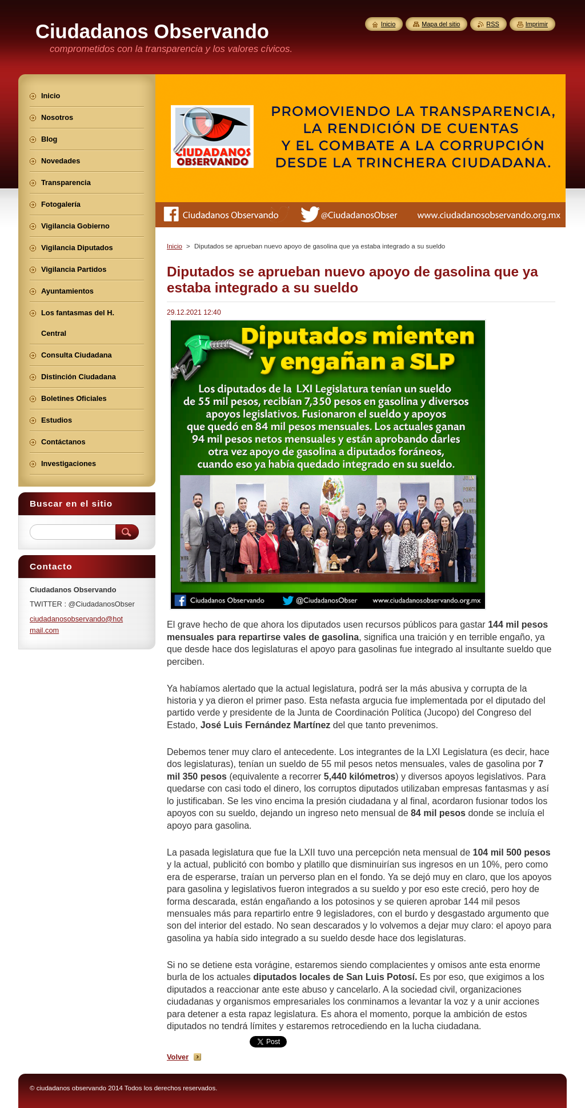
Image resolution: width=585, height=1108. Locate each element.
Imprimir (537, 24)
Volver (178, 1057)
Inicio (174, 246)
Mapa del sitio (441, 24)
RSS (492, 24)
